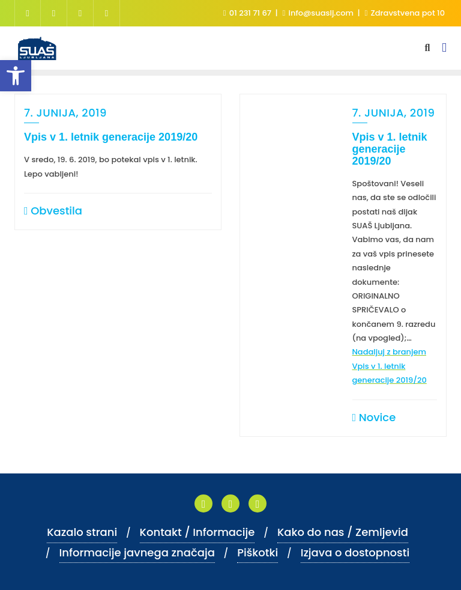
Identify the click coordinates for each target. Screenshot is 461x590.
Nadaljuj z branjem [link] (389, 366)
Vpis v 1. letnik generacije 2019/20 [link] (110, 137)
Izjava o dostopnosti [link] (355, 552)
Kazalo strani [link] (82, 532)
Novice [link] (374, 417)
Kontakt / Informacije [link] (197, 532)
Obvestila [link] (53, 210)
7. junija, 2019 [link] (65, 112)
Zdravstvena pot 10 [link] (404, 13)
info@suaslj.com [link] (318, 13)
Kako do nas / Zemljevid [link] (342, 532)
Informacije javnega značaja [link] (137, 552)
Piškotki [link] (257, 552)
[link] (15, 75)
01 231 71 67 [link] (248, 13)
